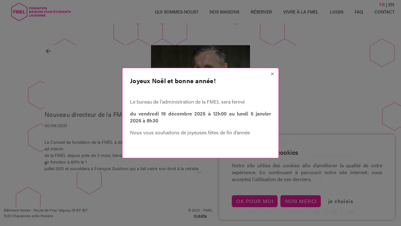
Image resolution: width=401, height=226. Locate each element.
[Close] (272, 74)
